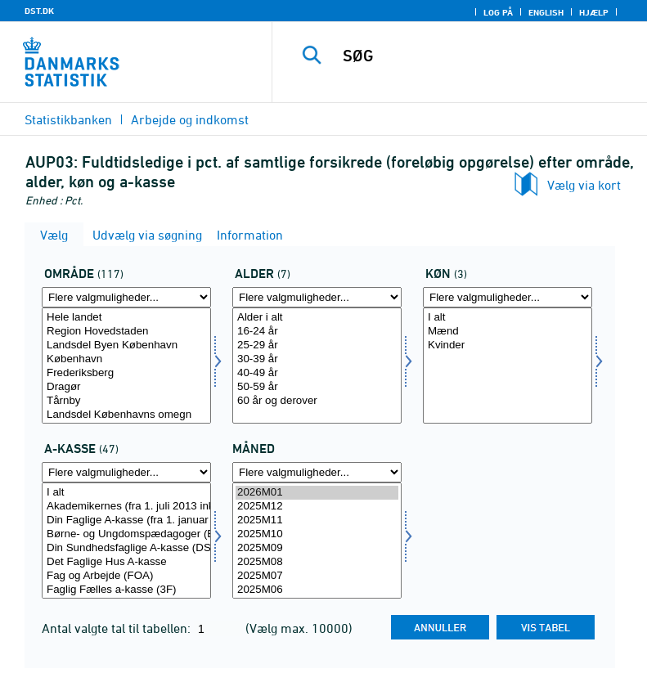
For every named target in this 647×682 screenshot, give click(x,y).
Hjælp (594, 12)
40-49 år (317, 373)
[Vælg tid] (317, 540)
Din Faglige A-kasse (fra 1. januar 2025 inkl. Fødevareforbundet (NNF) (126, 520)
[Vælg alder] (317, 365)
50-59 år (317, 387)
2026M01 (317, 493)
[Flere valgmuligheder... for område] (126, 297)
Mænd (507, 332)
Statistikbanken (68, 119)
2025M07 (317, 576)
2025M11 (317, 520)
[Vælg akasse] (126, 540)
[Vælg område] (126, 365)
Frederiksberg (126, 373)
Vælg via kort (584, 184)
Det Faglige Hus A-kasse (126, 562)
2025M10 (317, 534)
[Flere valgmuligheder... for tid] (317, 472)
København (126, 359)
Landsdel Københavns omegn (126, 415)
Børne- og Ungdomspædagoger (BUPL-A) (126, 534)
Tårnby (126, 401)
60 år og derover (317, 401)
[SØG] (484, 55)
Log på (498, 12)
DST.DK (39, 10)
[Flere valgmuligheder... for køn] (507, 297)
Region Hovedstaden (126, 332)
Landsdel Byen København (126, 345)
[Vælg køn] (507, 365)
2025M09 (317, 548)
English (546, 12)
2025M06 (317, 590)
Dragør (126, 387)
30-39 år (317, 359)
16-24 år (317, 332)
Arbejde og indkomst (190, 119)
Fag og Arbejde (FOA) (126, 576)
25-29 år (317, 345)
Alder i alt (317, 318)
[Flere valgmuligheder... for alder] (317, 297)
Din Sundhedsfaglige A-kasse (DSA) (126, 548)
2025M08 (317, 562)
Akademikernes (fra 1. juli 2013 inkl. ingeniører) (126, 507)
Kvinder (507, 345)
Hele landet (126, 318)
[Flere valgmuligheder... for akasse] (126, 472)
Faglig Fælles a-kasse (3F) (126, 590)
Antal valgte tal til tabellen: (118, 628)
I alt (507, 318)
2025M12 (317, 507)
